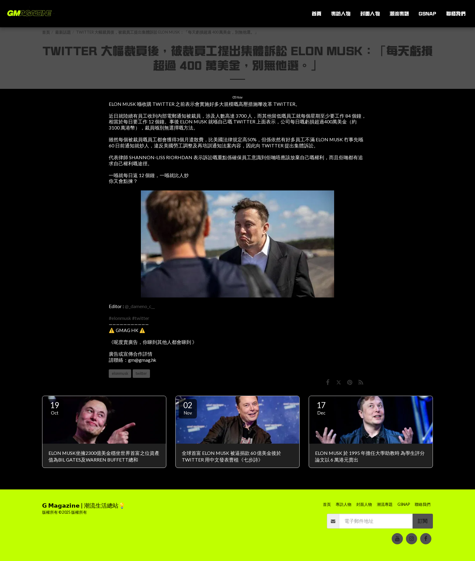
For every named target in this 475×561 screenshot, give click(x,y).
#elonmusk (120, 318)
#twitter (140, 318)
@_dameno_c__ (140, 306)
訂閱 (422, 521)
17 (321, 407)
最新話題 (63, 32)
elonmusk (120, 373)
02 (188, 407)
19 (54, 407)
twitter (141, 373)
